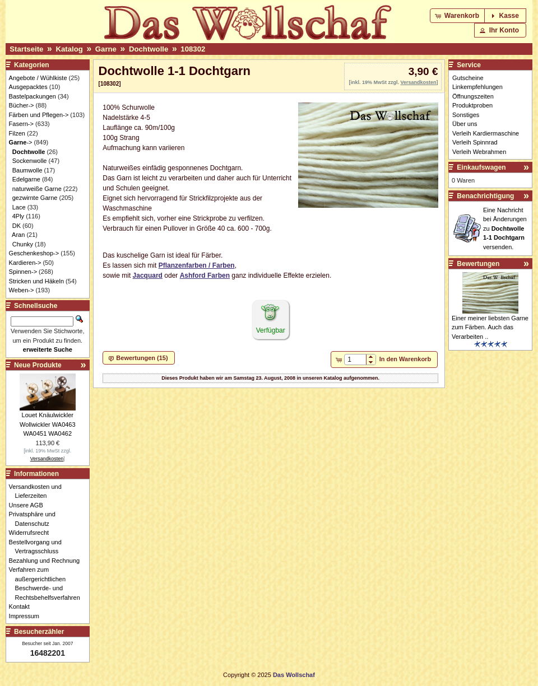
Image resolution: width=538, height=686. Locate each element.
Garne (106, 49)
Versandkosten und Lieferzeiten (38, 491)
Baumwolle (27, 170)
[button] (458, 15)
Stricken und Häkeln (36, 281)
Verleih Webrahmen (479, 151)
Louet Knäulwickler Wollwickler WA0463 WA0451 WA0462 (48, 424)
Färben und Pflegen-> (39, 114)
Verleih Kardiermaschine (485, 133)
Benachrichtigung (485, 196)
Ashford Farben (205, 275)
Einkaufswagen (481, 167)
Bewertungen (478, 264)
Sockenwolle (29, 160)
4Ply (18, 216)
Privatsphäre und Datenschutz (35, 519)
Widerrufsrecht (32, 532)
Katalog (68, 49)
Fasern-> (21, 123)
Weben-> (21, 290)
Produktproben (472, 105)
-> (21, 142)
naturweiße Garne (37, 188)
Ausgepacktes (28, 86)
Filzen (17, 133)
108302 (192, 49)
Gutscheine (468, 77)
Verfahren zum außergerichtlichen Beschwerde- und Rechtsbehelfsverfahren (47, 583)
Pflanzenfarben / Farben (197, 265)
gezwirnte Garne (35, 197)
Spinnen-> (23, 271)
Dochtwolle (148, 49)
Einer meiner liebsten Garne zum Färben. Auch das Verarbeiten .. (490, 327)
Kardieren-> (25, 262)
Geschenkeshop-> (34, 253)
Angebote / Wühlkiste (38, 77)
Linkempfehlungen (477, 86)
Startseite (26, 49)
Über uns (464, 123)
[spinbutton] (355, 359)
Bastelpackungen (32, 96)
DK (16, 225)
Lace (19, 207)
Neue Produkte (38, 365)
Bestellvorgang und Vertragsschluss (38, 547)
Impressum (27, 616)
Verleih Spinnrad (475, 142)
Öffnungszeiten (473, 96)
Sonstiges (465, 114)
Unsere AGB (29, 505)
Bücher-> (21, 105)
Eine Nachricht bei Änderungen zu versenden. (505, 228)
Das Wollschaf (294, 674)
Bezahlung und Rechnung (47, 560)
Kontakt (22, 606)
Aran (18, 234)
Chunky (22, 244)
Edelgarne (26, 179)
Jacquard (148, 275)
